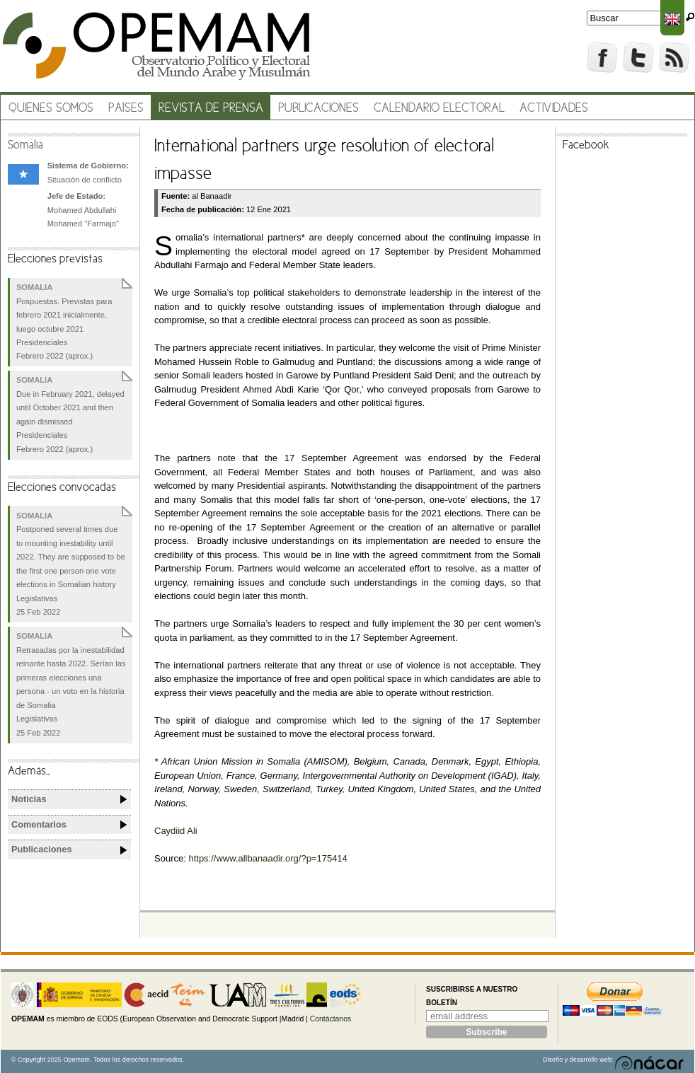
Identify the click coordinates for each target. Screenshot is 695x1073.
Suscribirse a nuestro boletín (471, 996)
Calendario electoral (439, 108)
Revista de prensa (211, 108)
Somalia (25, 146)
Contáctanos (330, 1019)
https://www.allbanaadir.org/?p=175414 (267, 858)
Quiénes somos (50, 108)
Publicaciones (318, 108)
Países (126, 108)
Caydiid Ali (175, 830)
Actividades (553, 108)
